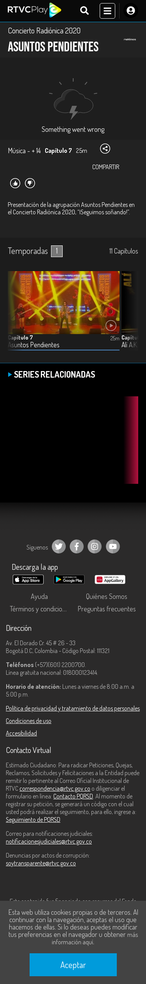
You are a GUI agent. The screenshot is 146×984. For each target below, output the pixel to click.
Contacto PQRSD (73, 796)
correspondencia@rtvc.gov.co (54, 788)
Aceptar (73, 964)
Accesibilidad (21, 733)
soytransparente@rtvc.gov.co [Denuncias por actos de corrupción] (41, 863)
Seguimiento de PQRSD (33, 819)
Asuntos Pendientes (34, 345)
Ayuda (39, 596)
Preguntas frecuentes (106, 608)
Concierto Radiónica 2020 (44, 30)
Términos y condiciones (41, 608)
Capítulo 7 (20, 337)
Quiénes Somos (106, 596)
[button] (128, 316)
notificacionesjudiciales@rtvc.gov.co (49, 841)
